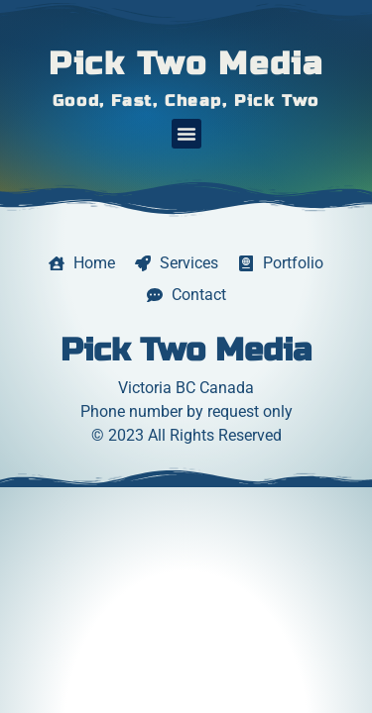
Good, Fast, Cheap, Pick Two (186, 100)
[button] (186, 134)
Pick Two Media (186, 64)
